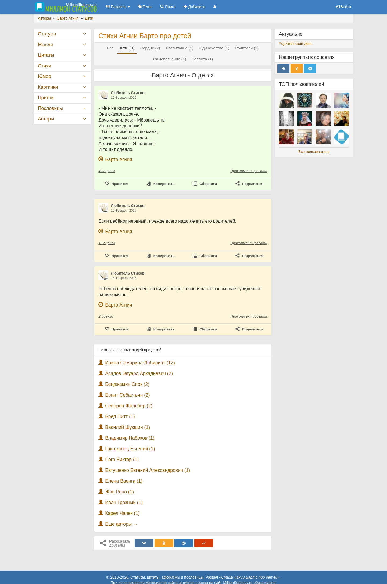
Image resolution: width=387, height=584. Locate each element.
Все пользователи (314, 151)
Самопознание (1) (169, 59)
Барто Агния (118, 159)
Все (110, 48)
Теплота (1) (202, 59)
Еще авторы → (121, 524)
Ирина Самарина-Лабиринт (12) (140, 362)
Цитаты (46, 55)
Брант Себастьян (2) (127, 395)
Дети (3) (127, 48)
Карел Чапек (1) (122, 513)
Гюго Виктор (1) (122, 459)
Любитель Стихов (127, 93)
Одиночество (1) (214, 48)
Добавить (194, 7)
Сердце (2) (150, 48)
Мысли (45, 44)
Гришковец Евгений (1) (130, 448)
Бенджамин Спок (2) (127, 384)
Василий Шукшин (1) (127, 427)
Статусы (47, 34)
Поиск (167, 7)
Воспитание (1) (180, 48)
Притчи (46, 97)
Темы (145, 7)
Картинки (48, 87)
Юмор (44, 76)
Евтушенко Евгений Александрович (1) (147, 470)
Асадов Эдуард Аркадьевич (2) (139, 373)
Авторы (46, 119)
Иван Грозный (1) (124, 502)
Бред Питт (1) (120, 416)
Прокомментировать (248, 171)
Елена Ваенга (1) (123, 481)
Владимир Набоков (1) (129, 438)
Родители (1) (247, 48)
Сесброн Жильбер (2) (128, 405)
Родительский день (296, 43)
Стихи (44, 66)
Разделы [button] (118, 7)
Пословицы (50, 108)
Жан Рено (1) (119, 491)
